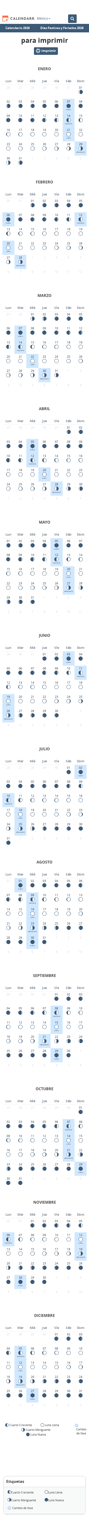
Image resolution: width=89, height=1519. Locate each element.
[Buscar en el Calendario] (72, 18)
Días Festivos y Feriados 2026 (62, 28)
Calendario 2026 (17, 28)
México (43, 18)
